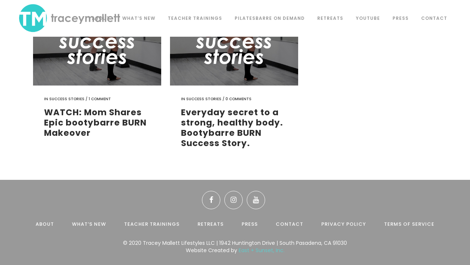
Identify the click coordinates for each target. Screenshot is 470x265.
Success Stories (66, 99)
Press (250, 224)
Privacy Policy (343, 224)
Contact (289, 224)
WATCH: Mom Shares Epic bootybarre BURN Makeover (95, 122)
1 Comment (99, 99)
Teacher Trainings (152, 224)
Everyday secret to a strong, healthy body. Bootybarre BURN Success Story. (232, 127)
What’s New (89, 224)
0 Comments (238, 99)
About (45, 224)
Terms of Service (409, 224)
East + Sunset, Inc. (262, 250)
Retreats (211, 224)
